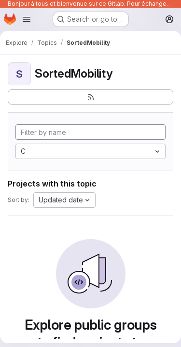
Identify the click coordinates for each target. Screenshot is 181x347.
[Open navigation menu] (26, 19)
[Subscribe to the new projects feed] (90, 97)
